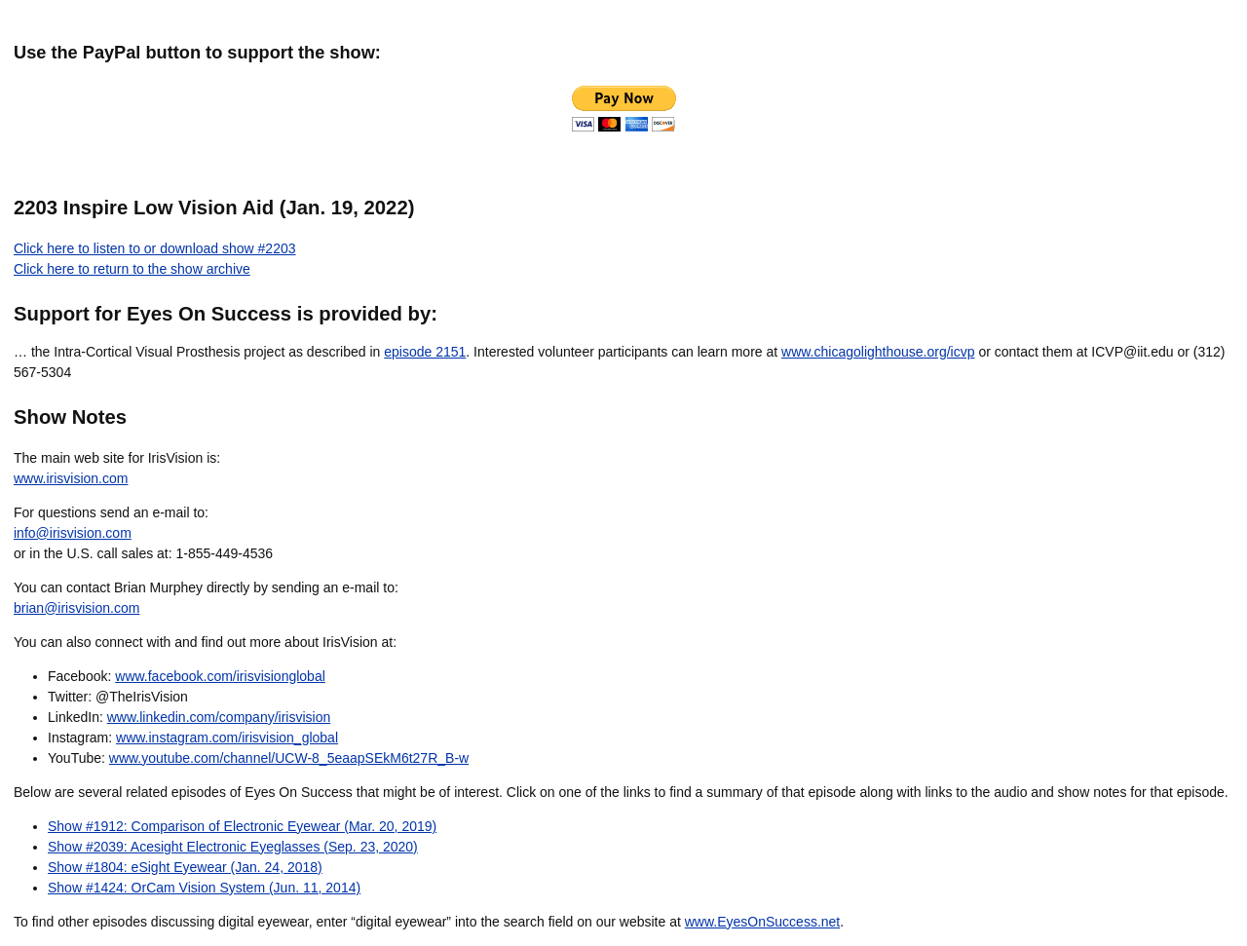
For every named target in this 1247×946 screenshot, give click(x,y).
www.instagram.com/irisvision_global (227, 737)
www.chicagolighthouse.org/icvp (877, 351)
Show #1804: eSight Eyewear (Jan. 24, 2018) (185, 867)
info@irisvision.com (73, 533)
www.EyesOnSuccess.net (763, 921)
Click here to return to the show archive (132, 269)
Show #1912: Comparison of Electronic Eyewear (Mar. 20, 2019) (242, 826)
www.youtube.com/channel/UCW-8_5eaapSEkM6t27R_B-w (289, 758)
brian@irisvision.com (76, 608)
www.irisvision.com (71, 478)
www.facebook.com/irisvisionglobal (220, 676)
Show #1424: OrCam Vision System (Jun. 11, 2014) (204, 887)
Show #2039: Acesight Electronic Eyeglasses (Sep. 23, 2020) (233, 846)
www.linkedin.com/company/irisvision (219, 717)
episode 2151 (425, 351)
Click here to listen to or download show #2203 (155, 248)
